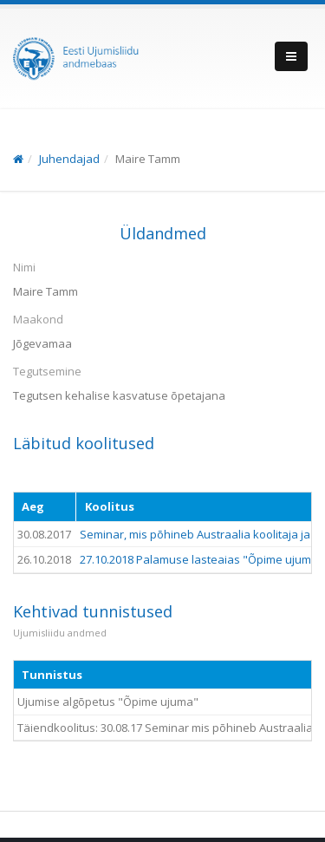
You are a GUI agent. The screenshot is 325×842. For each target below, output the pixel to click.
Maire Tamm (147, 158)
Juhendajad (69, 158)
